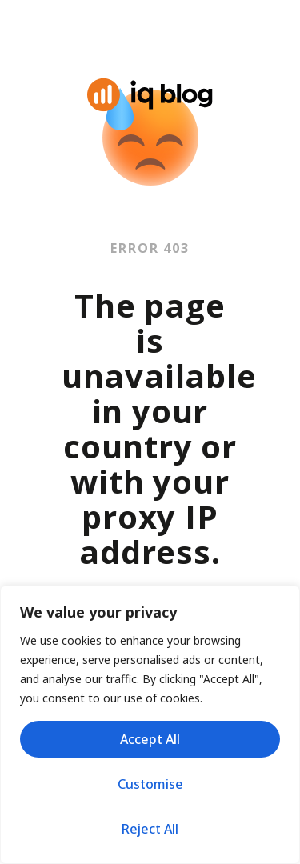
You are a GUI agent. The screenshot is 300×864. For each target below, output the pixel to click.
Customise (150, 784)
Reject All (150, 829)
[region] (150, 725)
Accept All (150, 739)
